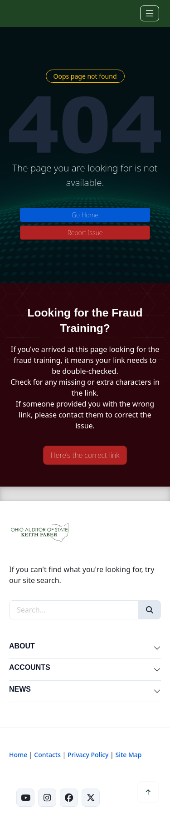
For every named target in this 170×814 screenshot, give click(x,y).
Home (18, 754)
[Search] (149, 609)
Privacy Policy (88, 754)
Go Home (85, 215)
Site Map (128, 754)
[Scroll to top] (148, 792)
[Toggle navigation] (149, 13)
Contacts (47, 754)
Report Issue (85, 232)
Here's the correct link (85, 455)
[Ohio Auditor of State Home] (22, 13)
